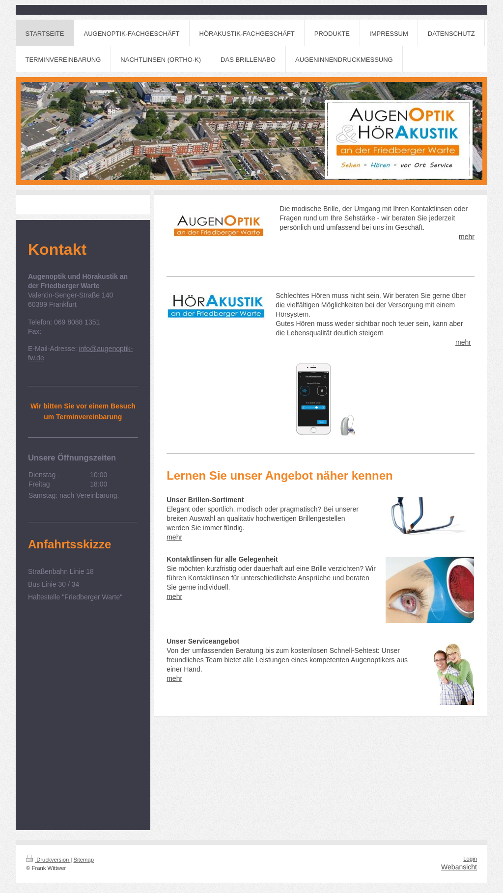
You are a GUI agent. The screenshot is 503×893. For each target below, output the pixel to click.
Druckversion (48, 860)
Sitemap (84, 860)
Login (470, 859)
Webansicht (459, 867)
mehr (467, 237)
